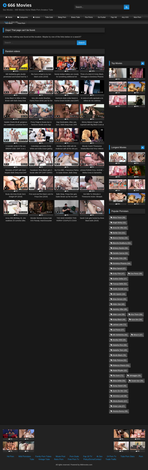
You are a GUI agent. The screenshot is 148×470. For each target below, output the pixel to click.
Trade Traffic (111, 459)
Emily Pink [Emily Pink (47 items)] (118, 273)
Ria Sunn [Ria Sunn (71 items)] (118, 375)
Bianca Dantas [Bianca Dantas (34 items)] (120, 238)
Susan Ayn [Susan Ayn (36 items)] (137, 381)
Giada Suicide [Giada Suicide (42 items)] (120, 289)
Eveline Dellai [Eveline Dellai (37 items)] (120, 279)
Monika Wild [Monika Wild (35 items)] (119, 340)
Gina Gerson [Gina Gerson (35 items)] (119, 299)
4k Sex (99, 456)
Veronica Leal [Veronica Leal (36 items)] (120, 396)
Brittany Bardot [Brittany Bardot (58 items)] (120, 248)
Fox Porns (89, 17)
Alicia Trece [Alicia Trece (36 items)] (119, 217)
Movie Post (60, 456)
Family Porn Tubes (43, 456)
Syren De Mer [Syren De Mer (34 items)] (120, 391)
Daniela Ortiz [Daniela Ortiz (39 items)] (119, 258)
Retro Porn (58, 459)
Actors (37, 17)
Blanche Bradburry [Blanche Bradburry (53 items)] (122, 243)
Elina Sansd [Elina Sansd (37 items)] (119, 268)
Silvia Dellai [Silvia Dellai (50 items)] (119, 381)
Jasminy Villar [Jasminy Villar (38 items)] (120, 309)
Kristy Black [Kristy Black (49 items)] (119, 319)
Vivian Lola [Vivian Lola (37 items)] (119, 406)
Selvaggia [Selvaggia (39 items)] (135, 375)
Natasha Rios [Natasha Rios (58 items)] (120, 345)
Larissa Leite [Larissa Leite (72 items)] (119, 324)
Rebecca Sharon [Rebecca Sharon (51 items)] (121, 365)
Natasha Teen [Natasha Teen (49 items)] (120, 350)
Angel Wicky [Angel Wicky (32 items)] (119, 222)
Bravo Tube (75, 17)
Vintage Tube (44, 459)
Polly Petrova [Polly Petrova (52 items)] (119, 360)
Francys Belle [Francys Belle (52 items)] (120, 284)
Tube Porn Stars (128, 456)
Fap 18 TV (87, 456)
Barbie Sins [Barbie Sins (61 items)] (119, 233)
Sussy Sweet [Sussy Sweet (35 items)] (119, 386)
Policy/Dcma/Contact (92, 459)
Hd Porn (10, 456)
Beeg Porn (62, 17)
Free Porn (21, 23)
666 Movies (17, 5)
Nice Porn (137, 17)
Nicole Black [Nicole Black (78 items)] (119, 355)
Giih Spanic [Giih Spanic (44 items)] (119, 294)
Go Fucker (102, 17)
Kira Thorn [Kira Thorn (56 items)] (136, 314)
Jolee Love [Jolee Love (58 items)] (119, 314)
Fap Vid (114, 17)
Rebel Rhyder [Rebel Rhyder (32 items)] (120, 370)
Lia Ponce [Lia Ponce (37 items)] (118, 330)
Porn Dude (74, 456)
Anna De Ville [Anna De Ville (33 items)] (120, 228)
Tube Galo (49, 17)
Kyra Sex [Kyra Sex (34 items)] (136, 319)
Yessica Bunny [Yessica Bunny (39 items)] (120, 411)
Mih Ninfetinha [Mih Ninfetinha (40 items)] (120, 335)
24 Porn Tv (111, 456)
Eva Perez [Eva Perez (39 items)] (136, 273)
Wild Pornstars (24, 456)
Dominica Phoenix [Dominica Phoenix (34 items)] (121, 263)
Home (10, 17)
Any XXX (125, 17)
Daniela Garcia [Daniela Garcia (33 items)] (120, 253)
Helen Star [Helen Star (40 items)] (118, 304)
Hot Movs (9, 23)
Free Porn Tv (73, 459)
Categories (24, 17)
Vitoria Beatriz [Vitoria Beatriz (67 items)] (120, 401)
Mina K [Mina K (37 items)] (137, 335)
